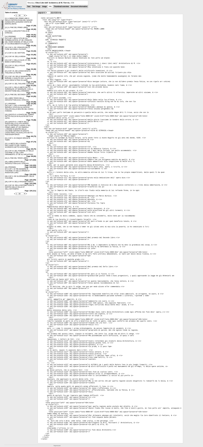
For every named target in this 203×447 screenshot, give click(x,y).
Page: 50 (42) (31, 46)
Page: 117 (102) (30, 160)
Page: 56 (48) (31, 69)
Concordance (2, 68)
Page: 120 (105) (30, 180)
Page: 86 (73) (31, 136)
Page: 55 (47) (31, 64)
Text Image (36, 6)
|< (43, 13)
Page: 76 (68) (31, 120)
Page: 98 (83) (31, 156)
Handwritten (2, 50)
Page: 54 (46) (31, 58)
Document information (79, 6)
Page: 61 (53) (31, 85)
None (2, 77)
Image (44, 6)
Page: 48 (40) (31, 29)
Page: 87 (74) (31, 142)
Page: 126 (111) (30, 191)
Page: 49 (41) (31, 35)
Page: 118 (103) (30, 165)
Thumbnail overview (61, 6)
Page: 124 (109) (30, 183)
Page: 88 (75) (31, 149)
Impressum (57, 445)
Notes (2, 59)
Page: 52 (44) (31, 51)
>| (60, 13)
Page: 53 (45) (31, 55)
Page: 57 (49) (31, 82)
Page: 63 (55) (31, 93)
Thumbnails (2, 24)
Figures (2, 41)
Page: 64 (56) (31, 102)
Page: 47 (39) (31, 26)
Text (28, 6)
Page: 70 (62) (31, 113)
